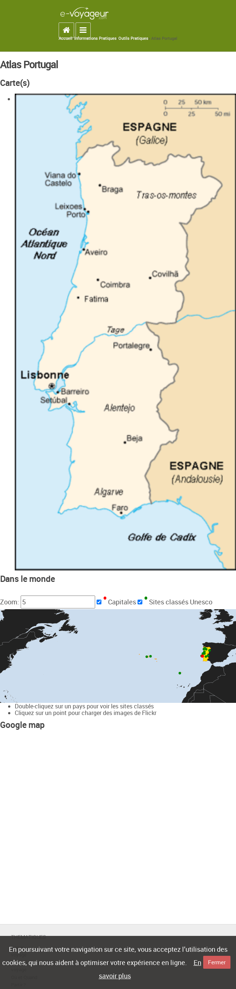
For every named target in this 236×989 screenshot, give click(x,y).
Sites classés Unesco (178, 601)
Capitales (119, 601)
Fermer (217, 962)
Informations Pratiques (95, 38)
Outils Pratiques (133, 38)
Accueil (65, 38)
